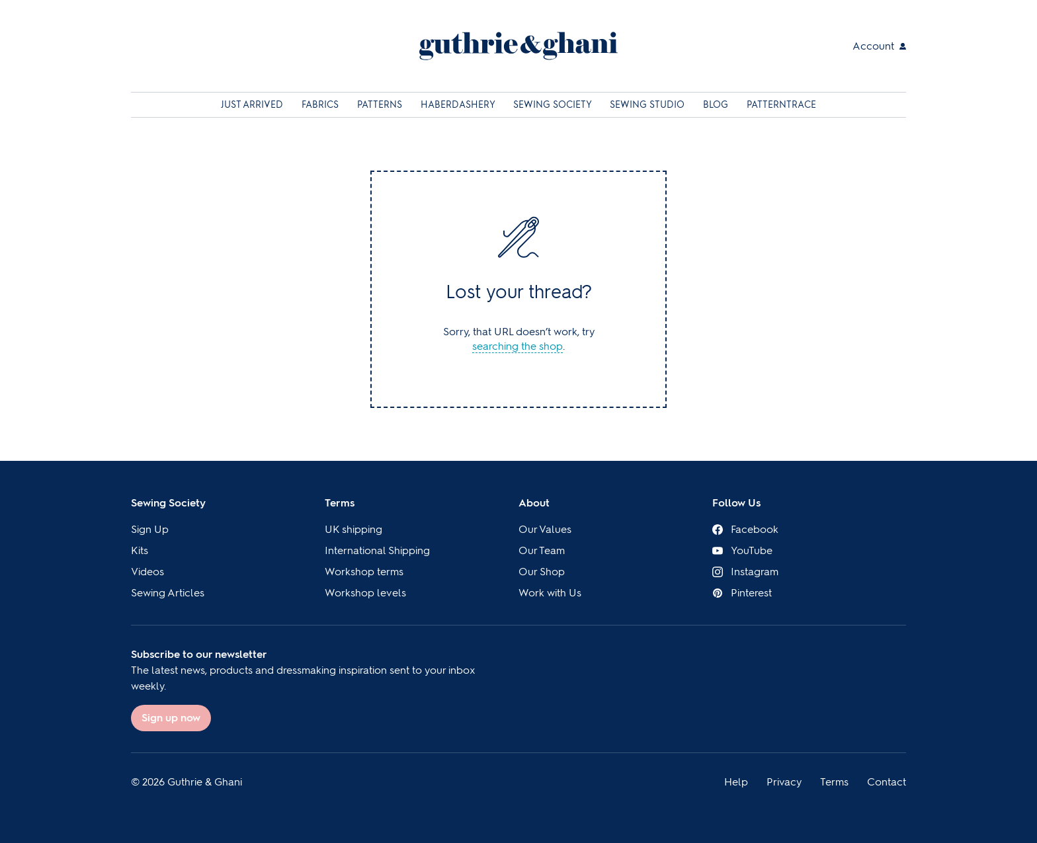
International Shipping (377, 550)
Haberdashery (459, 104)
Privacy (784, 782)
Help (736, 782)
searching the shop (517, 346)
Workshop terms (364, 571)
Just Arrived (253, 104)
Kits (139, 550)
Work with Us (549, 592)
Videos (147, 571)
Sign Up (150, 529)
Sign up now (171, 717)
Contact (886, 782)
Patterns (381, 104)
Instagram (745, 571)
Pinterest (742, 592)
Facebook (745, 529)
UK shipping (353, 529)
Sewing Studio (648, 104)
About (534, 503)
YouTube (742, 550)
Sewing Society (553, 104)
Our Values (544, 529)
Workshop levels (365, 592)
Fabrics (321, 104)
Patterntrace (781, 104)
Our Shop (541, 571)
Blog (717, 104)
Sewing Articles (167, 592)
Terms (339, 503)
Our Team (541, 550)
